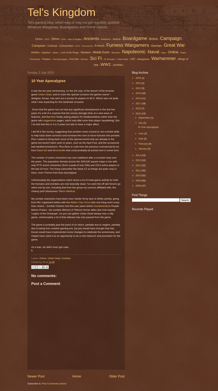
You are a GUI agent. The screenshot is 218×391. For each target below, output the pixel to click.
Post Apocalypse (60, 59)
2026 (138, 78)
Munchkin (115, 52)
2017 (138, 103)
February (143, 143)
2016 (138, 108)
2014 (138, 155)
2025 (138, 83)
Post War (74, 59)
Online (43, 258)
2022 (138, 88)
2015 (138, 113)
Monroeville (59, 150)
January (142, 148)
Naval (153, 51)
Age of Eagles (75, 39)
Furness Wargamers (127, 45)
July (140, 122)
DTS (78, 46)
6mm (64, 39)
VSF (132, 59)
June (141, 133)
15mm (39, 39)
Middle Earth (101, 52)
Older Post (116, 376)
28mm (55, 38)
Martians (86, 52)
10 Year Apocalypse (48, 81)
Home (76, 376)
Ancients (91, 38)
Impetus (46, 52)
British (153, 39)
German (156, 45)
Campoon (38, 45)
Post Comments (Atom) (54, 383)
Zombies (118, 64)
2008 (138, 185)
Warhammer (163, 58)
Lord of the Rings (70, 52)
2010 (138, 175)
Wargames (143, 59)
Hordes (35, 52)
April (141, 138)
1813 (47, 39)
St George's (109, 59)
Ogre (163, 52)
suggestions (49, 120)
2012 (138, 165)
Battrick (117, 39)
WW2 (105, 64)
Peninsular (35, 59)
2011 (138, 170)
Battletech (106, 39)
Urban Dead (122, 59)
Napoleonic (134, 51)
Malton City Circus (81, 202)
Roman (84, 59)
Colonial (52, 45)
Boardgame (135, 38)
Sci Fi (96, 58)
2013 (138, 160)
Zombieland (100, 206)
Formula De (87, 46)
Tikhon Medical (66, 191)
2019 (138, 93)
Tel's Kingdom (62, 12)
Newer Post (36, 376)
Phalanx (46, 59)
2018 (138, 98)
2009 (138, 180)
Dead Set (42, 150)
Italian (55, 52)
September (144, 117)
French (99, 45)
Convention (66, 45)
